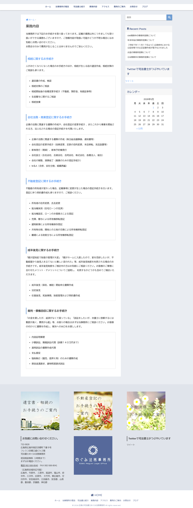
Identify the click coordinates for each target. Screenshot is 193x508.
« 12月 (139, 129)
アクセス (105, 7)
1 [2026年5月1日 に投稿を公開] (153, 108)
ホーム (48, 7)
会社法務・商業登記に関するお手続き (50, 117)
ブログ (145, 7)
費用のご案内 (119, 7)
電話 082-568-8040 (29, 465)
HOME (96, 495)
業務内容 (93, 7)
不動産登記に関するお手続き (45, 181)
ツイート (129, 81)
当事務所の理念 (62, 7)
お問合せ (134, 7)
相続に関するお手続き (41, 58)
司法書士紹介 (79, 7)
